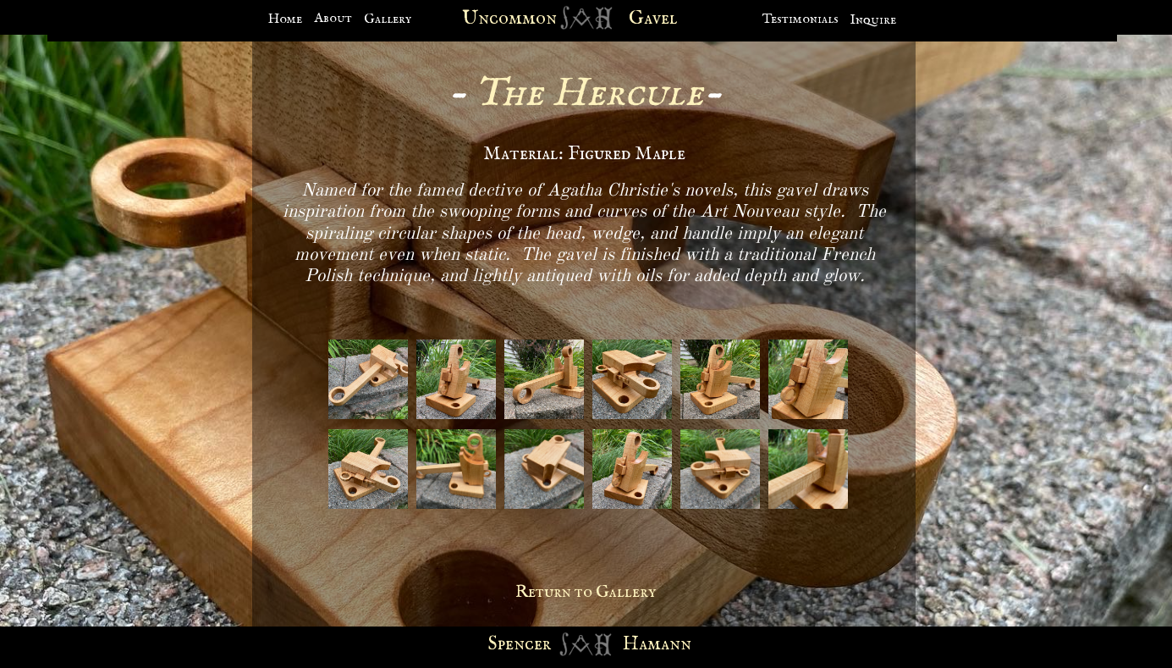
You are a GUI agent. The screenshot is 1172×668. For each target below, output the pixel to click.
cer (538, 644)
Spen (506, 644)
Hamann (657, 644)
